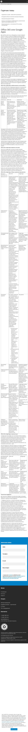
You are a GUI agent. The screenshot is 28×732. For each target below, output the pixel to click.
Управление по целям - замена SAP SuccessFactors (11, 14)
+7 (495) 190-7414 (5, 617)
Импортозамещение (5, 602)
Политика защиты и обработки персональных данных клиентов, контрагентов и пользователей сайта (13, 633)
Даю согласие (14, 729)
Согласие (22, 717)
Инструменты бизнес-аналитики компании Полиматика (13, 16)
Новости (3, 595)
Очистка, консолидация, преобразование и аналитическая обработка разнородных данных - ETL (13, 21)
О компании (3, 591)
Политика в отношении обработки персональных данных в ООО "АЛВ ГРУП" (13, 640)
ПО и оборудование (5, 608)
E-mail (4, 561)
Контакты (3, 593)
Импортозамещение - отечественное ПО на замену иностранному (12, 24)
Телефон (5, 554)
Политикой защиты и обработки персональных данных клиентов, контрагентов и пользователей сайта (13, 722)
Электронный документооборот (8, 18)
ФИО (4, 547)
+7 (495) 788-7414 (5, 615)
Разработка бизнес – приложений (8, 604)
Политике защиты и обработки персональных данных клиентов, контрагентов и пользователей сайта (14, 577)
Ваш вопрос (6, 567)
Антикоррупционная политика (7, 635)
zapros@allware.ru (5, 619)
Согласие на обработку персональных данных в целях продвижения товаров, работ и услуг (11, 638)
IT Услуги (3, 606)
